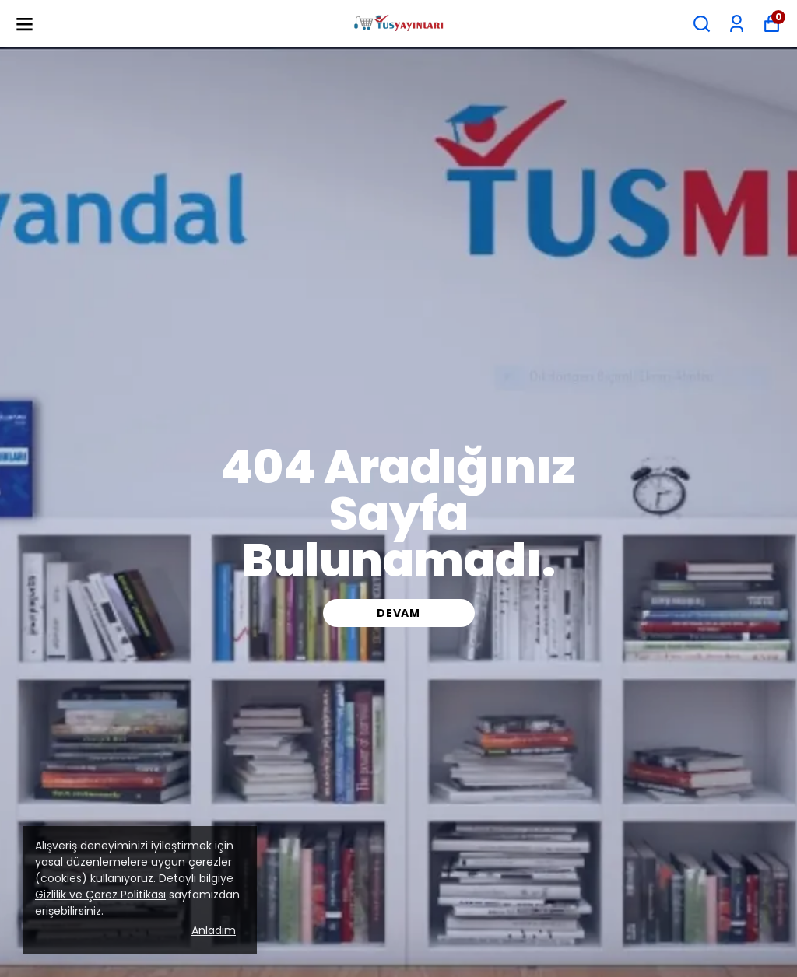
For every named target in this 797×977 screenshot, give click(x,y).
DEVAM (398, 613)
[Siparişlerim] (736, 23)
